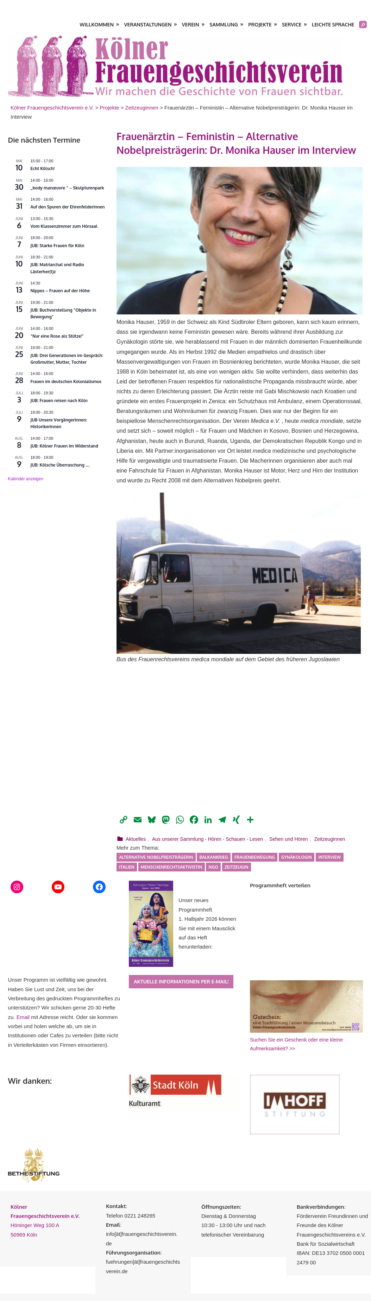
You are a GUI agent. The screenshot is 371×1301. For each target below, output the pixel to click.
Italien (126, 867)
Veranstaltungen (148, 24)
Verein (190, 24)
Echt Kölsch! (43, 168)
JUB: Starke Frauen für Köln (57, 245)
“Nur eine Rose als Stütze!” (57, 336)
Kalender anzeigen (25, 478)
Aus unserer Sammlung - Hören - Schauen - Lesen (207, 839)
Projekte (259, 24)
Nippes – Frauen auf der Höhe (60, 290)
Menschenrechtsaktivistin (171, 867)
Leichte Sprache (333, 24)
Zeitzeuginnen (329, 839)
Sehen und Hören (288, 839)
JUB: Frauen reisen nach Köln (59, 400)
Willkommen (97, 24)
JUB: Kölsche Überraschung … (60, 465)
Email (23, 1017)
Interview (329, 857)
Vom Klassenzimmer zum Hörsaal (64, 226)
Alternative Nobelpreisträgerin (156, 857)
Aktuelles (136, 839)
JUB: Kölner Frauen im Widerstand (64, 446)
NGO (213, 867)
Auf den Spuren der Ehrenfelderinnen (68, 206)
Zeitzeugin (237, 867)
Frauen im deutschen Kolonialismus (66, 381)
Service (291, 24)
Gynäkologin (296, 857)
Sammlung (223, 24)
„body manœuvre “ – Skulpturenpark (67, 187)
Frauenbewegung (254, 857)
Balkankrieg (213, 857)
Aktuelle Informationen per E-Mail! (181, 981)
